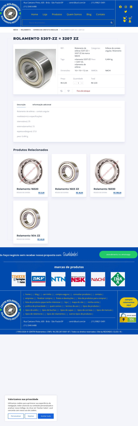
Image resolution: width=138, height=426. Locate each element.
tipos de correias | (85, 310)
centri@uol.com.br (77, 2)
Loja (44, 14)
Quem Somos (73, 14)
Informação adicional (42, 104)
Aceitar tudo (46, 416)
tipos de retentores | (34, 314)
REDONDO (107, 332)
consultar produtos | (82, 294)
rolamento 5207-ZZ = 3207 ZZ (83, 60)
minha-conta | (94, 302)
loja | (66, 302)
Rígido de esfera (23, 192)
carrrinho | (48, 294)
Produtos (56, 14)
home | (28, 294)
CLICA (117, 332)
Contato (99, 14)
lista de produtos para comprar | (93, 298)
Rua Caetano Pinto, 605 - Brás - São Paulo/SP (43, 2)
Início (15, 30)
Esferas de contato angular (45, 30)
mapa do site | (78, 302)
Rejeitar (31, 416)
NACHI (108, 70)
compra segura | (63, 294)
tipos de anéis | (32, 310)
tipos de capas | (67, 310)
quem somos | (56, 306)
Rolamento (26, 30)
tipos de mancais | (105, 310)
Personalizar (16, 416)
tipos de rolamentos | (57, 314)
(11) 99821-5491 (98, 2)
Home (33, 14)
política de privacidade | (36, 306)
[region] (31, 408)
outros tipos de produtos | (81, 314)
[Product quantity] (79, 83)
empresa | (30, 298)
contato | (99, 294)
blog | (37, 294)
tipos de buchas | (50, 310)
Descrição (21, 104)
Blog (88, 14)
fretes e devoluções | (65, 298)
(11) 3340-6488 (30, 6)
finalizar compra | (45, 298)
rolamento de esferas (80, 65)
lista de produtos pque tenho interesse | (43, 302)
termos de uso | (73, 306)
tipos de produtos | (91, 306)
